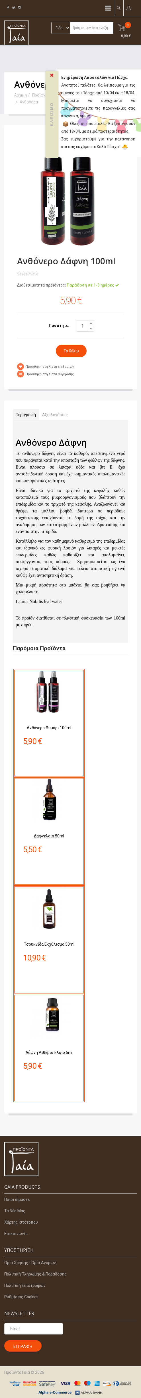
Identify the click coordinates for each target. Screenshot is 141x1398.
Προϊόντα (41, 95)
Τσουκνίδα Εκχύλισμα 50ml (49, 917)
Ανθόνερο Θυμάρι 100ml (49, 700)
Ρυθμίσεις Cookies (21, 1297)
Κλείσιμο (52, 98)
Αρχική (20, 95)
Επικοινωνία (16, 1233)
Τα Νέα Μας (14, 1211)
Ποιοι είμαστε (17, 1199)
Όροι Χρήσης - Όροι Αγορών (30, 1262)
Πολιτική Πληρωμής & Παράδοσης (35, 1274)
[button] (118, 8)
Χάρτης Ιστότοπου (21, 1222)
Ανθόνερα (29, 102)
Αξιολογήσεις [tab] (55, 414)
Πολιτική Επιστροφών (25, 1285)
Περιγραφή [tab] (26, 414)
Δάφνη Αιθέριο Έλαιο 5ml (49, 1025)
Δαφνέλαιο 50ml (49, 808)
